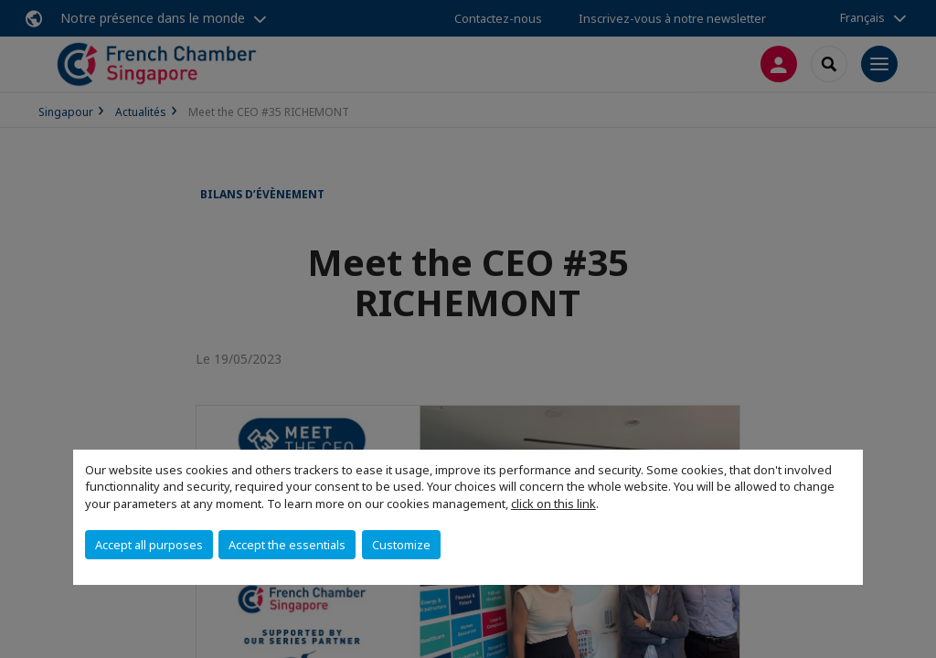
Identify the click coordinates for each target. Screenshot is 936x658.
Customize (401, 544)
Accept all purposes (149, 544)
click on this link (553, 503)
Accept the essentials (287, 544)
